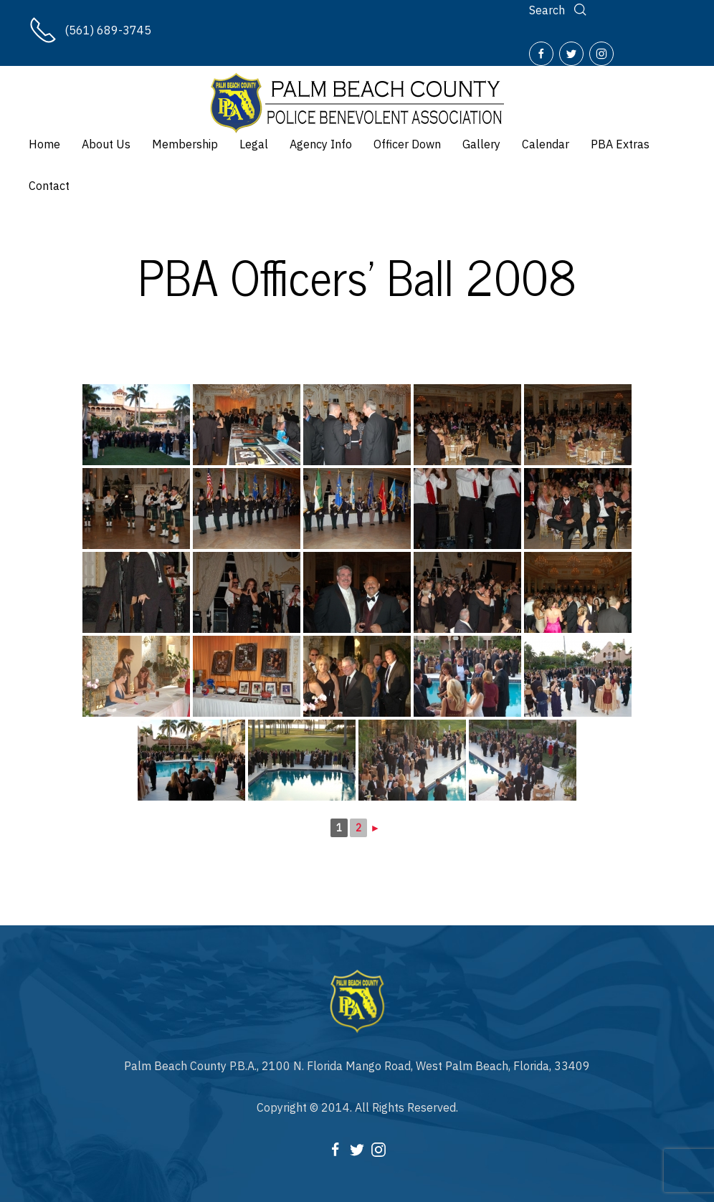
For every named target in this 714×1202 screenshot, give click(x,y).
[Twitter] (571, 54)
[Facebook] (541, 54)
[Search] (559, 10)
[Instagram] (601, 54)
